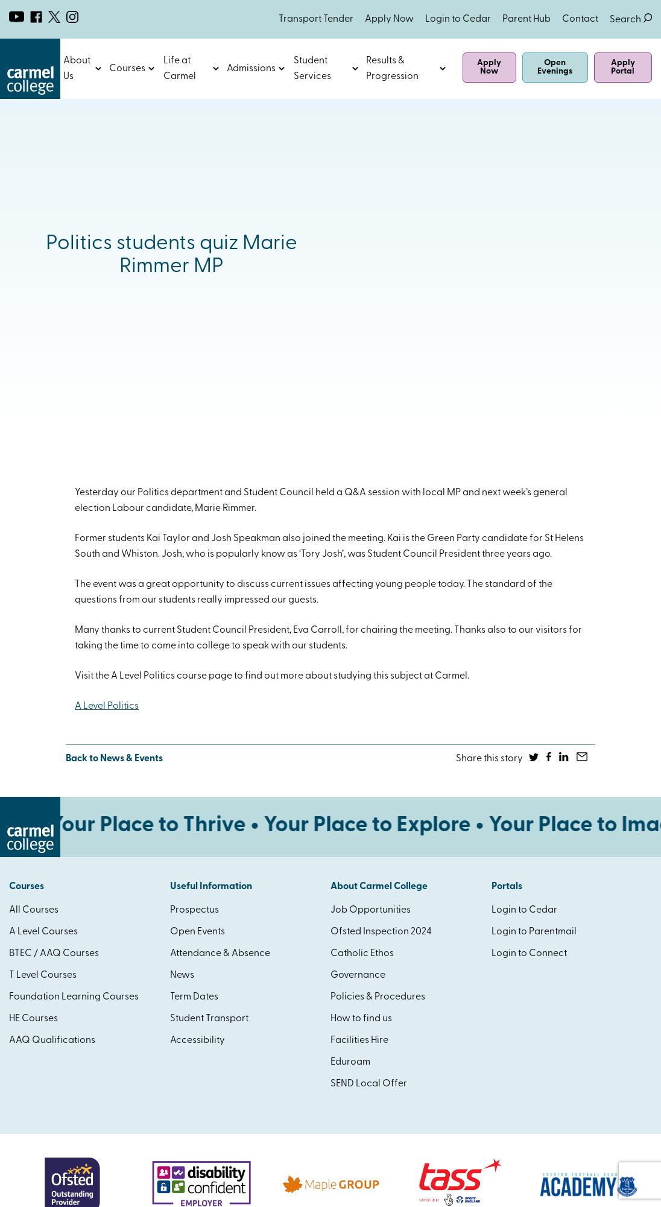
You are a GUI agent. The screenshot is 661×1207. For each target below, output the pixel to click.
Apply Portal (623, 67)
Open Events (197, 932)
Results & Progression (392, 68)
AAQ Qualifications (52, 1040)
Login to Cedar (458, 19)
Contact (580, 19)
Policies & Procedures (377, 997)
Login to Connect (529, 953)
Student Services (312, 68)
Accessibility (197, 1040)
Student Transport (209, 1019)
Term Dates (194, 997)
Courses (127, 69)
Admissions (251, 69)
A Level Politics (107, 706)
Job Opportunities (370, 910)
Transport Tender (316, 19)
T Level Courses (43, 975)
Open (99, 69)
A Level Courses (43, 932)
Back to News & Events (114, 759)
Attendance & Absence (220, 953)
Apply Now (389, 19)
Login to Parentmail (534, 932)
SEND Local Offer (368, 1084)
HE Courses (33, 1019)
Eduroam (350, 1062)
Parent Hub (526, 19)
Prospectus (194, 910)
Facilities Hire (359, 1040)
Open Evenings (554, 67)
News (182, 975)
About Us (76, 68)
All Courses (34, 910)
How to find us (361, 1019)
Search (631, 19)
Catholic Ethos (362, 953)
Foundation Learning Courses (74, 997)
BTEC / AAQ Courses (54, 953)
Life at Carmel (179, 68)
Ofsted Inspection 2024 (381, 932)
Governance (357, 975)
